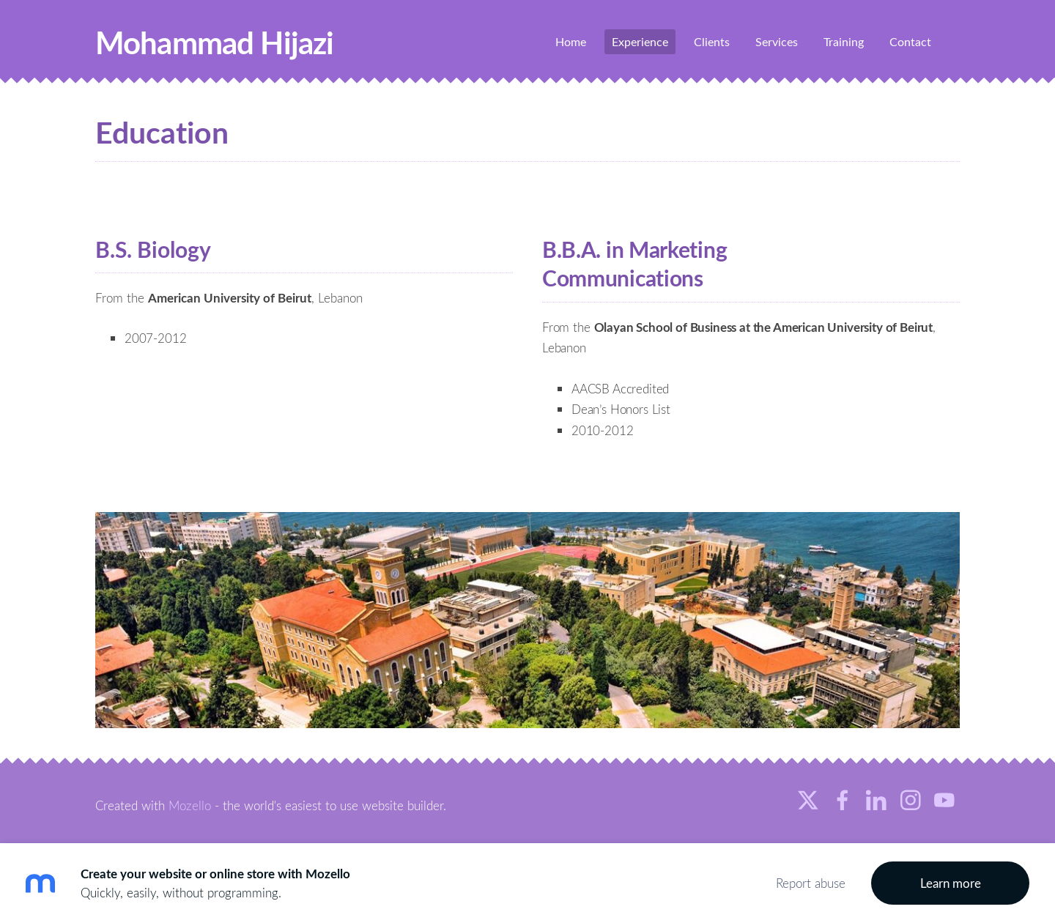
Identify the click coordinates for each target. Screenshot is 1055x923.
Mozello (190, 805)
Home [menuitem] (570, 42)
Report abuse (810, 883)
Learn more (950, 883)
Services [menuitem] (776, 42)
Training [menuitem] (843, 42)
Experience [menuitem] (640, 42)
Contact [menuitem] (910, 42)
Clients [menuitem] (712, 42)
